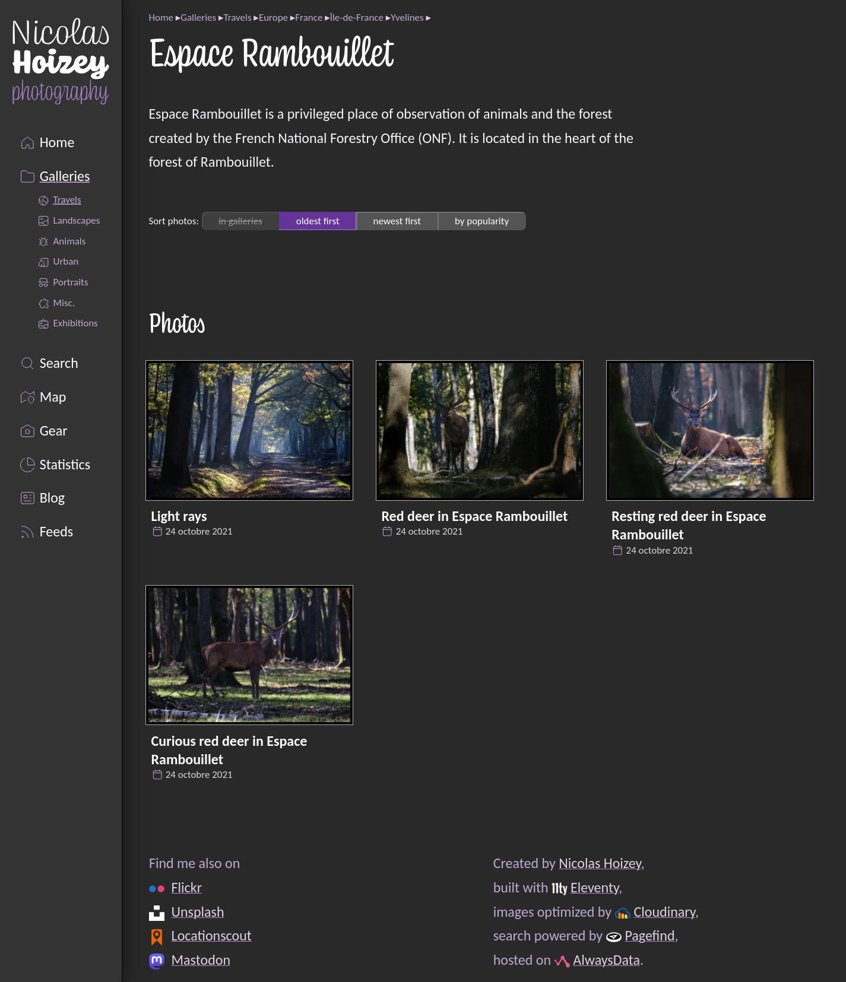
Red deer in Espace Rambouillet (474, 516)
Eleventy (594, 887)
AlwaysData (606, 959)
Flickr (186, 887)
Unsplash (197, 911)
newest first (397, 221)
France (308, 17)
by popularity (482, 221)
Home (160, 17)
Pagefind (649, 935)
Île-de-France (357, 17)
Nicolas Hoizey (600, 863)
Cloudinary (664, 911)
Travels (237, 17)
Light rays (179, 516)
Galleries (198, 17)
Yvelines (407, 17)
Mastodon (200, 959)
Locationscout (211, 935)
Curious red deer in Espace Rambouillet (229, 750)
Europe (273, 17)
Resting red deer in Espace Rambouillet (688, 525)
